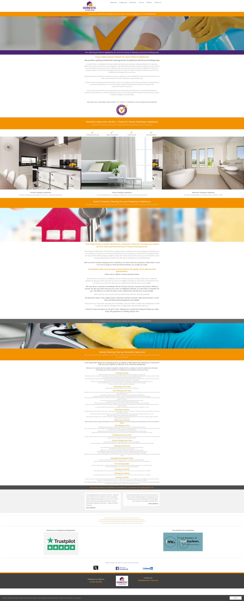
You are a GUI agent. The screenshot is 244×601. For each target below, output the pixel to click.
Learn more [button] (77, 598)
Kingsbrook (123, 2)
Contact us (157, 2)
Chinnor (141, 2)
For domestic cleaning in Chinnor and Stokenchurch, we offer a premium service (122, 518)
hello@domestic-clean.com (148, 580)
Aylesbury (113, 2)
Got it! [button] (235, 598)
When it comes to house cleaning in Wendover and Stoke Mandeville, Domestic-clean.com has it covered (122, 521)
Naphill (149, 2)
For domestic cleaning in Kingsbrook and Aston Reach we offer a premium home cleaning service (122, 519)
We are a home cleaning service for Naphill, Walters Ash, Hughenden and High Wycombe (122, 523)
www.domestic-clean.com (124, 86)
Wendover (133, 2)
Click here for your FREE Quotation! (122, 40)
